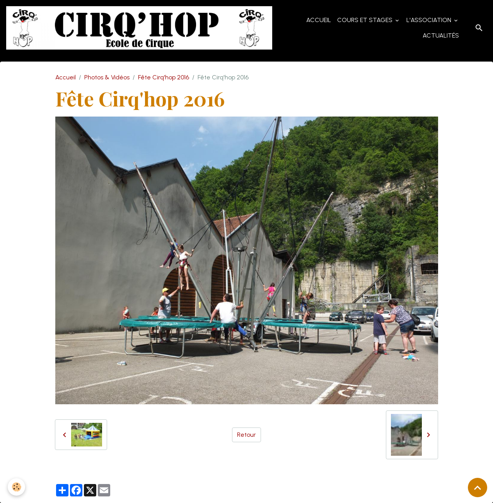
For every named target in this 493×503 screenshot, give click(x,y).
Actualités (441, 35)
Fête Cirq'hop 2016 (163, 77)
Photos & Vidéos (107, 77)
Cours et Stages (365, 20)
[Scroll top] (477, 487)
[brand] (139, 28)
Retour (246, 434)
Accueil (318, 20)
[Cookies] (16, 487)
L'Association (429, 20)
